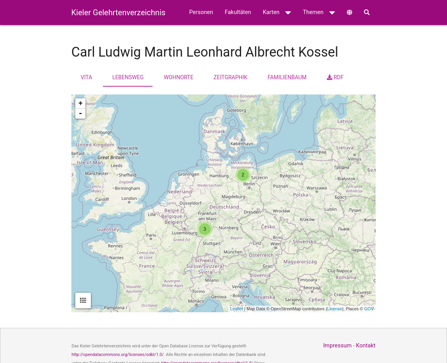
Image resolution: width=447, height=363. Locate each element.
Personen (201, 12)
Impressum (337, 345)
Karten (277, 12)
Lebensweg (128, 77)
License (334, 308)
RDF (335, 77)
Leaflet (236, 308)
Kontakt (366, 345)
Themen (319, 12)
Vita (86, 77)
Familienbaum (287, 77)
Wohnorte (178, 77)
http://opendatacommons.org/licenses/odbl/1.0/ (117, 354)
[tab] (83, 300)
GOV (369, 308)
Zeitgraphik (231, 77)
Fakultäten (238, 12)
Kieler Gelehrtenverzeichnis (118, 12)
